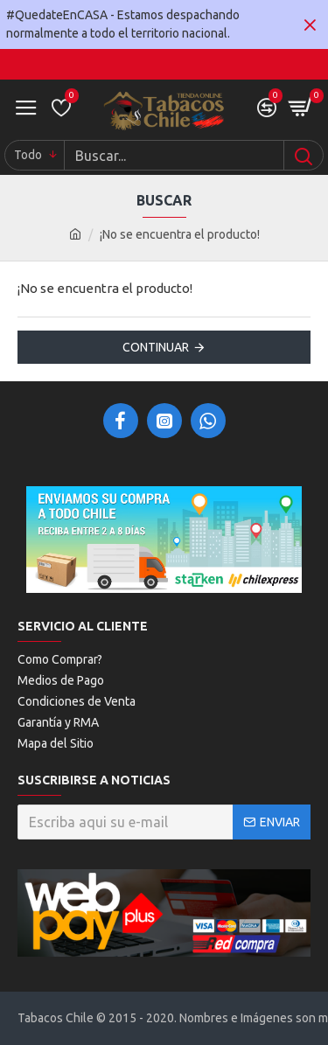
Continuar (155, 347)
